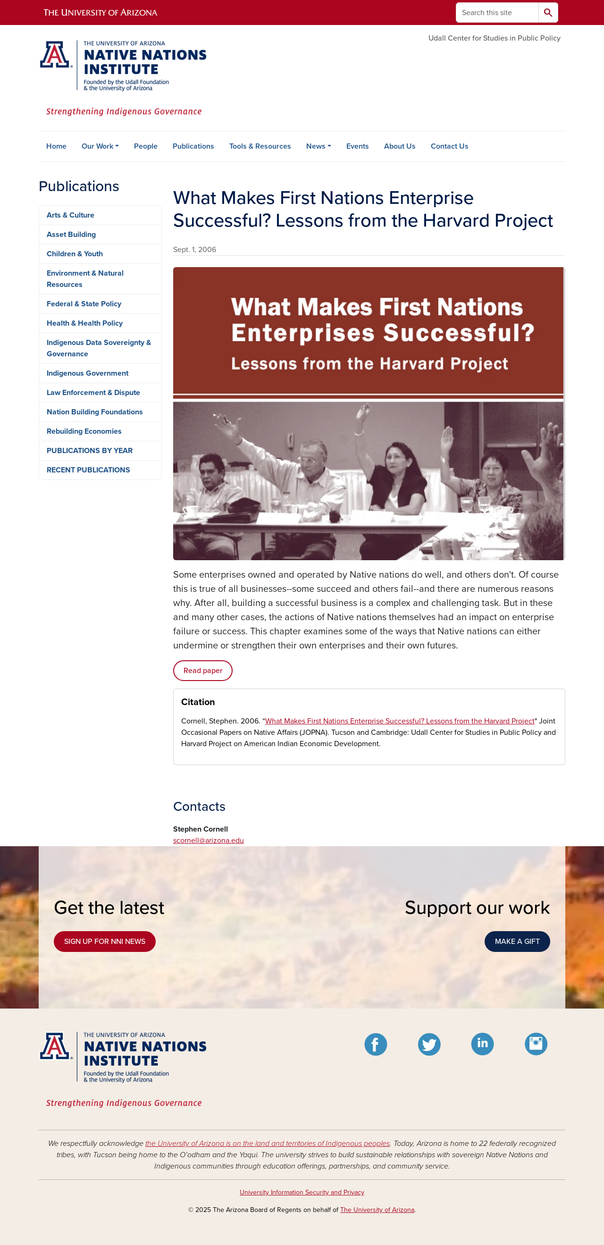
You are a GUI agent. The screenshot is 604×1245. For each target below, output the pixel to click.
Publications (193, 146)
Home (56, 146)
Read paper (203, 670)
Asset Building (71, 234)
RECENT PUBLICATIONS (88, 470)
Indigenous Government (87, 373)
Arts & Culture (70, 215)
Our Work (97, 146)
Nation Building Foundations (95, 412)
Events (357, 146)
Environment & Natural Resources (85, 279)
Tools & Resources (260, 146)
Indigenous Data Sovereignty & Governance (99, 348)
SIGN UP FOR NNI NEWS (104, 941)
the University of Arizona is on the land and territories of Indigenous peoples (267, 1143)
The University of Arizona (377, 1210)
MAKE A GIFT (517, 941)
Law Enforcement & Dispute (93, 392)
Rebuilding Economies (84, 431)
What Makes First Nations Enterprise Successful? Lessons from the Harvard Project (400, 721)
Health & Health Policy (85, 323)
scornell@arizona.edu (208, 840)
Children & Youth (75, 254)
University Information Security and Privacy (302, 1192)
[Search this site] (497, 12)
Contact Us (450, 146)
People (146, 146)
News (316, 146)
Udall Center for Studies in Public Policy (494, 38)
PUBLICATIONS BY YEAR (90, 450)
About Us (400, 146)
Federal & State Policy (84, 304)
